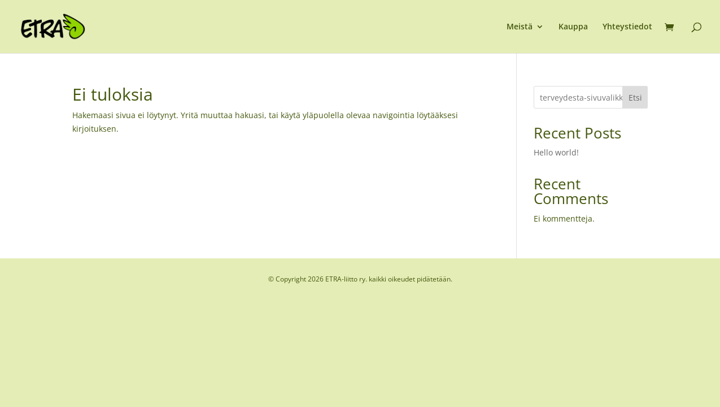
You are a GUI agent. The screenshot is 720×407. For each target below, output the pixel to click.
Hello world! (556, 152)
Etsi (635, 97)
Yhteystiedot (627, 27)
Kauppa (573, 27)
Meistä (520, 27)
